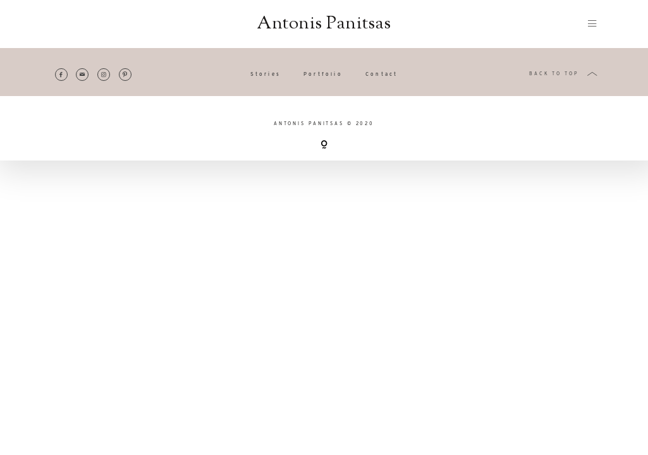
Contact (381, 74)
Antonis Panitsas (324, 24)
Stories (265, 74)
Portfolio (323, 74)
